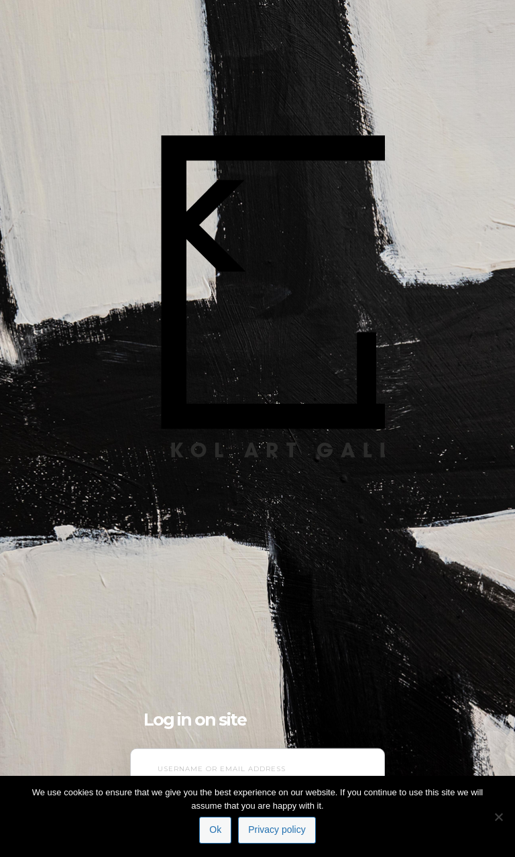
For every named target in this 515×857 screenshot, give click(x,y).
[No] (498, 816)
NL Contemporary (257, 267)
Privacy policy (277, 829)
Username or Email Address (222, 768)
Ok (215, 829)
